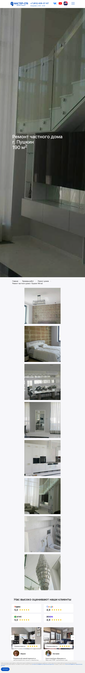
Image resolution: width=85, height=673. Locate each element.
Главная (15, 281)
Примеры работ (28, 281)
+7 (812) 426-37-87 (39, 3)
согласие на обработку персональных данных (43, 664)
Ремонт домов (43, 281)
